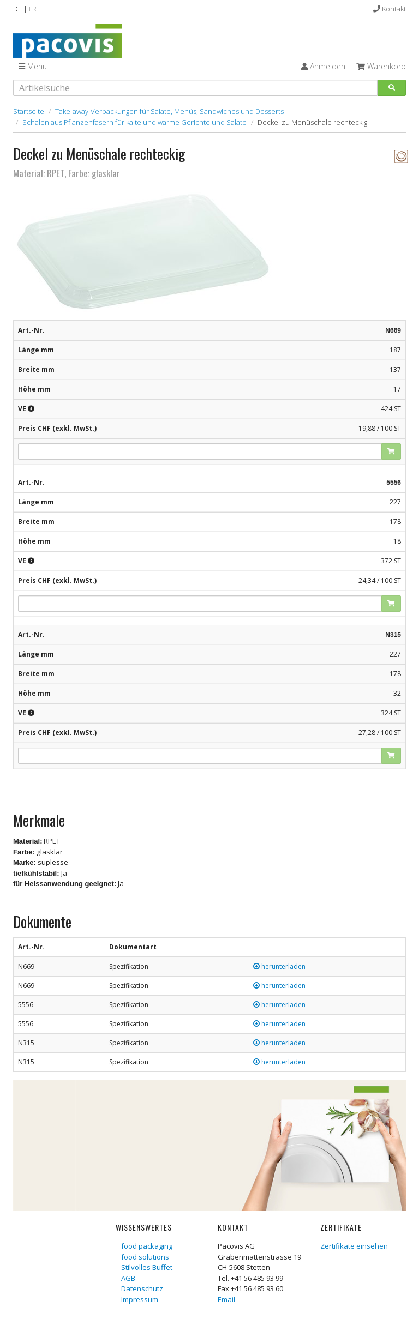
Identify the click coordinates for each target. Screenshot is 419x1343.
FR (33, 9)
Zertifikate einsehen (354, 1246)
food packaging (146, 1246)
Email (226, 1299)
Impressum (139, 1299)
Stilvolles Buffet (146, 1267)
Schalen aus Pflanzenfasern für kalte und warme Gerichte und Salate (134, 122)
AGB (128, 1278)
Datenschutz (142, 1288)
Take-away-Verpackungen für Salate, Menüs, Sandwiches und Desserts (169, 111)
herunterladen (279, 966)
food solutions (145, 1257)
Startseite (28, 111)
